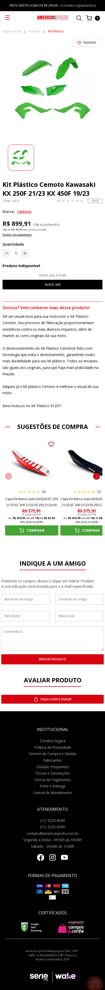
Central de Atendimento (52, 792)
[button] (96, 476)
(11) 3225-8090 (52, 820)
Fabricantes (52, 760)
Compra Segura (52, 740)
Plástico (34, 31)
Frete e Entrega (52, 786)
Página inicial (12, 31)
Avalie (95, 200)
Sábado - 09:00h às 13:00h (52, 846)
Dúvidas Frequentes (52, 766)
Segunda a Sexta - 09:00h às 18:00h (52, 839)
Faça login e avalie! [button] (53, 699)
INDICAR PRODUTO (52, 659)
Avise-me (53, 284)
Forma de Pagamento (52, 779)
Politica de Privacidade (52, 747)
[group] (21, 158)
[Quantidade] (16, 253)
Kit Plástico (55, 31)
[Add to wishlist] (86, 42)
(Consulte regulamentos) (78, 5)
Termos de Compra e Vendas (52, 753)
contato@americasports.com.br (53, 833)
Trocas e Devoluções (52, 773)
